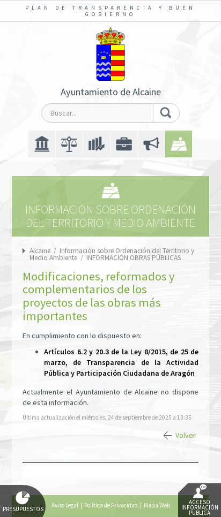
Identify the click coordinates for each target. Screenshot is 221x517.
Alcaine (40, 250)
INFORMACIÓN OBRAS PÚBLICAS (133, 257)
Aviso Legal (64, 505)
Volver (185, 435)
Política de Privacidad (111, 505)
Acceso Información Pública (199, 500)
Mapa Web (157, 505)
